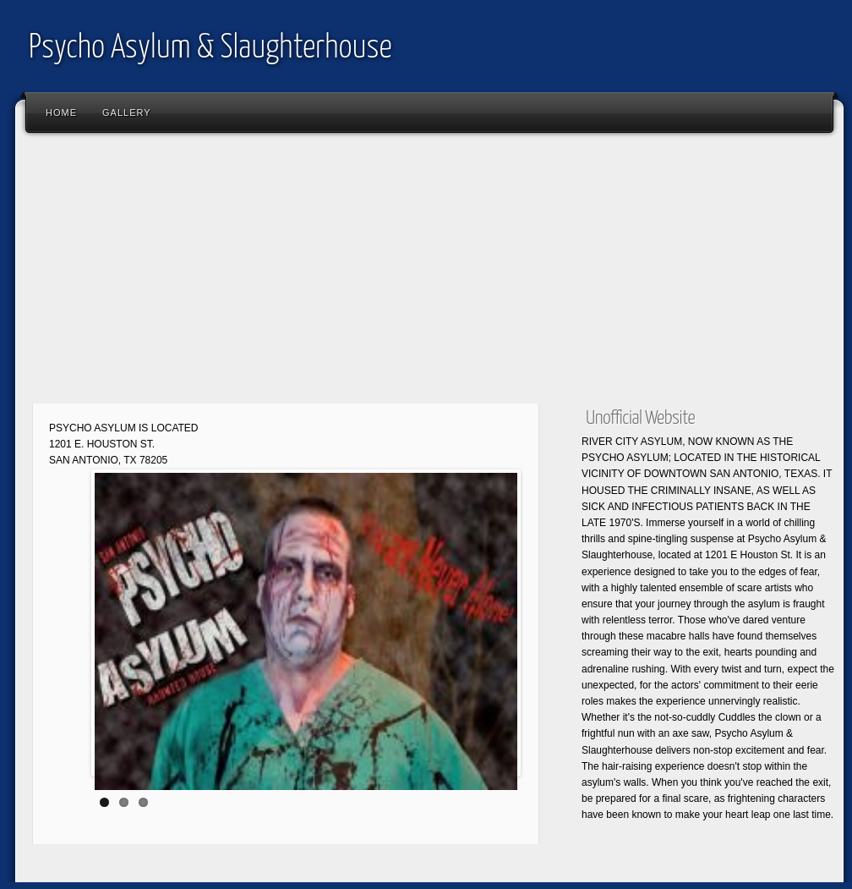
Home (61, 112)
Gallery (126, 112)
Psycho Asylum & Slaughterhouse (210, 48)
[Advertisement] (429, 274)
